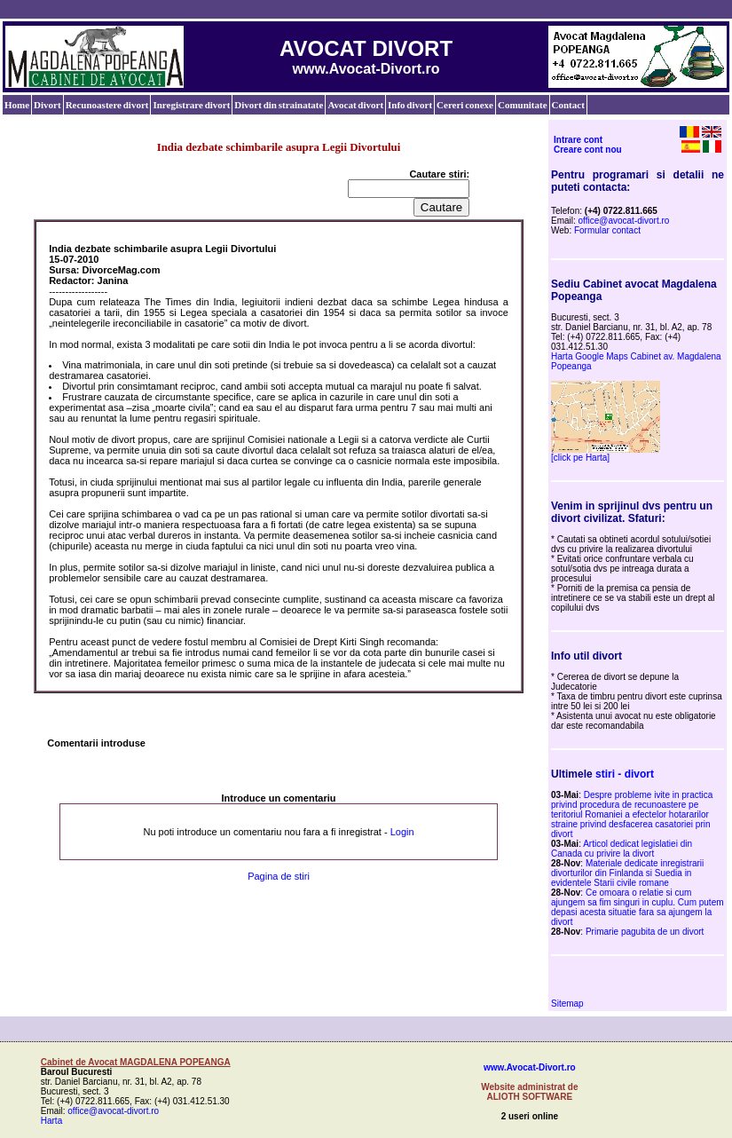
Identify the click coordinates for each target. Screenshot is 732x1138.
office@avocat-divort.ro (624, 220)
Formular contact (607, 230)
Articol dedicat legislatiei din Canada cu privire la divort (621, 848)
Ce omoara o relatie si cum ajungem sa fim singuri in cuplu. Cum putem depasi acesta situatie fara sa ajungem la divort (637, 907)
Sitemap (567, 1003)
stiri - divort (624, 774)
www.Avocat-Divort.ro (530, 1067)
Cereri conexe (465, 104)
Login (402, 831)
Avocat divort (355, 104)
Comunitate (522, 104)
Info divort (410, 104)
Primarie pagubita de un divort (645, 931)
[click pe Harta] (580, 457)
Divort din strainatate (278, 104)
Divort (47, 104)
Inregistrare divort (191, 104)
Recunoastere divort (107, 104)
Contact (568, 104)
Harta (51, 1121)
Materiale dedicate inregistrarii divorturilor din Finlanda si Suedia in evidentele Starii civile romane (627, 873)
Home (16, 104)
